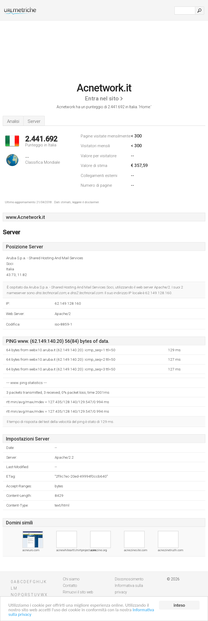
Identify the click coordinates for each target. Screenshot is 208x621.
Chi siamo (71, 579)
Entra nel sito (102, 98)
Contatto (70, 585)
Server (34, 121)
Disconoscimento (129, 579)
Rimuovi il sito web (78, 592)
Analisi (13, 121)
